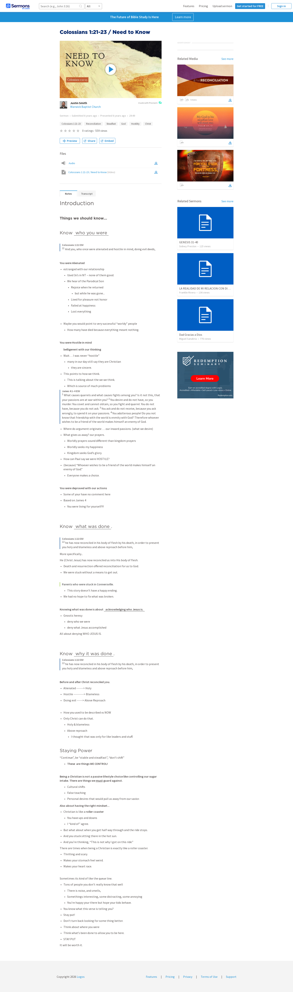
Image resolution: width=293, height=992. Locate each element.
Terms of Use (209, 977)
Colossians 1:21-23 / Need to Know (91, 172)
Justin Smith (78, 103)
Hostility (135, 123)
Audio (72, 163)
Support (231, 977)
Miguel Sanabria (188, 338)
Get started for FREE (250, 6)
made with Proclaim (150, 103)
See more (227, 59)
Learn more (183, 17)
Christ (148, 123)
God (123, 123)
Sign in (281, 6)
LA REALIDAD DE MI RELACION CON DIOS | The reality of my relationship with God (231, 288)
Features (188, 6)
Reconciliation (93, 123)
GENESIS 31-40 (188, 242)
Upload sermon (222, 6)
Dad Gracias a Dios (190, 334)
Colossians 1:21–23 (71, 123)
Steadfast (111, 123)
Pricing (203, 6)
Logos (80, 977)
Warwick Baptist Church (85, 107)
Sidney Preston (187, 246)
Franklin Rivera (187, 292)
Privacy (187, 977)
